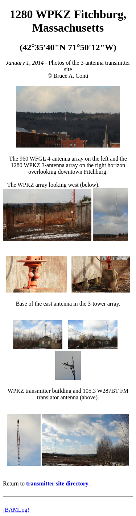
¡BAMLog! (16, 510)
